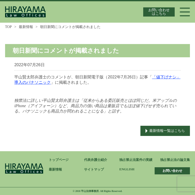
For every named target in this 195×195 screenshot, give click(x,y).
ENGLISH (126, 169)
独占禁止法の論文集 (175, 160)
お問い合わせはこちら (159, 12)
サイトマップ (94, 169)
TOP (8, 27)
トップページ (59, 160)
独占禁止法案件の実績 (135, 160)
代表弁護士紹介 (95, 160)
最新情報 (26, 27)
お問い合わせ (172, 171)
